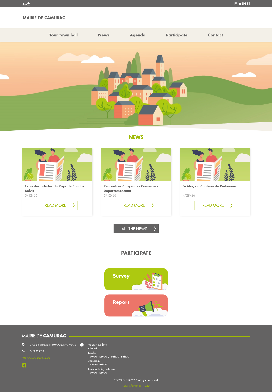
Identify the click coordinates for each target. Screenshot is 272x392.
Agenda (137, 35)
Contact (215, 35)
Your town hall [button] (63, 35)
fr (236, 3)
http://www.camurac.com (36, 357)
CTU (147, 385)
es (248, 3)
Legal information (132, 385)
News (104, 35)
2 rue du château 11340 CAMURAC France (53, 344)
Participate (176, 35)
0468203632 (37, 351)
